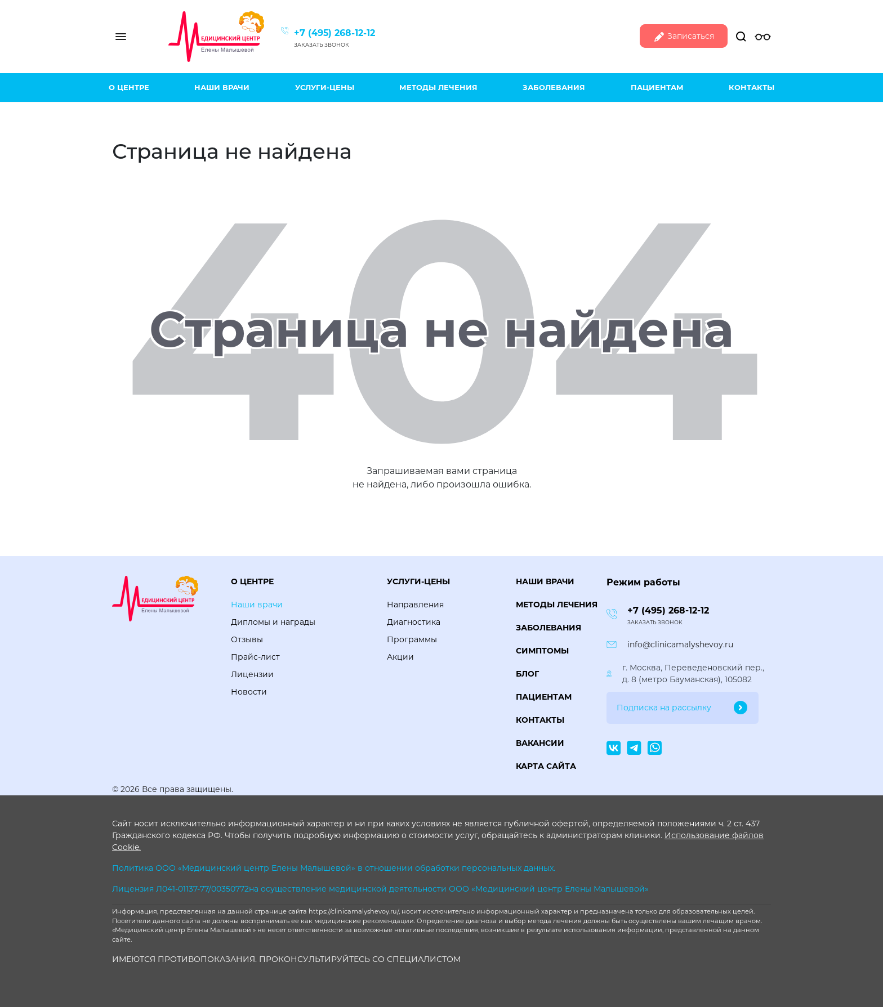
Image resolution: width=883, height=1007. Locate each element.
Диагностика (413, 622)
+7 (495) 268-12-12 (334, 33)
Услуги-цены (324, 87)
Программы (412, 639)
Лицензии (252, 674)
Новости (249, 692)
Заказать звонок (321, 45)
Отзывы (247, 639)
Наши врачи (221, 87)
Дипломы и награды (273, 622)
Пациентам (657, 87)
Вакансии (540, 743)
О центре (129, 87)
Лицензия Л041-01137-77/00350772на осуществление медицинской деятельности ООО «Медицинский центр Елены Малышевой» (380, 889)
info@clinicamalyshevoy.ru (680, 644)
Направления (415, 604)
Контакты (751, 87)
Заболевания (554, 87)
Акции (400, 657)
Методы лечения (438, 87)
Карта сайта (546, 766)
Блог (527, 674)
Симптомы (542, 651)
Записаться (683, 37)
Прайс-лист (255, 657)
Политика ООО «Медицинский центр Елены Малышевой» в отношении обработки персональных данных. (333, 868)
